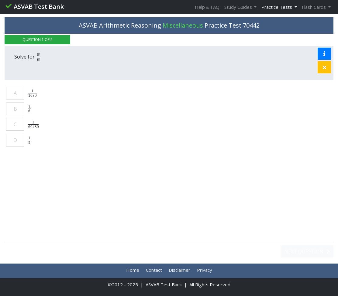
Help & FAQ (207, 7)
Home (132, 270)
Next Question (307, 251)
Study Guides (238, 7)
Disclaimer (179, 270)
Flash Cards (314, 7)
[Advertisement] (169, 197)
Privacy (204, 270)
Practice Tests (277, 7)
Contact (154, 270)
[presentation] (39, 56)
